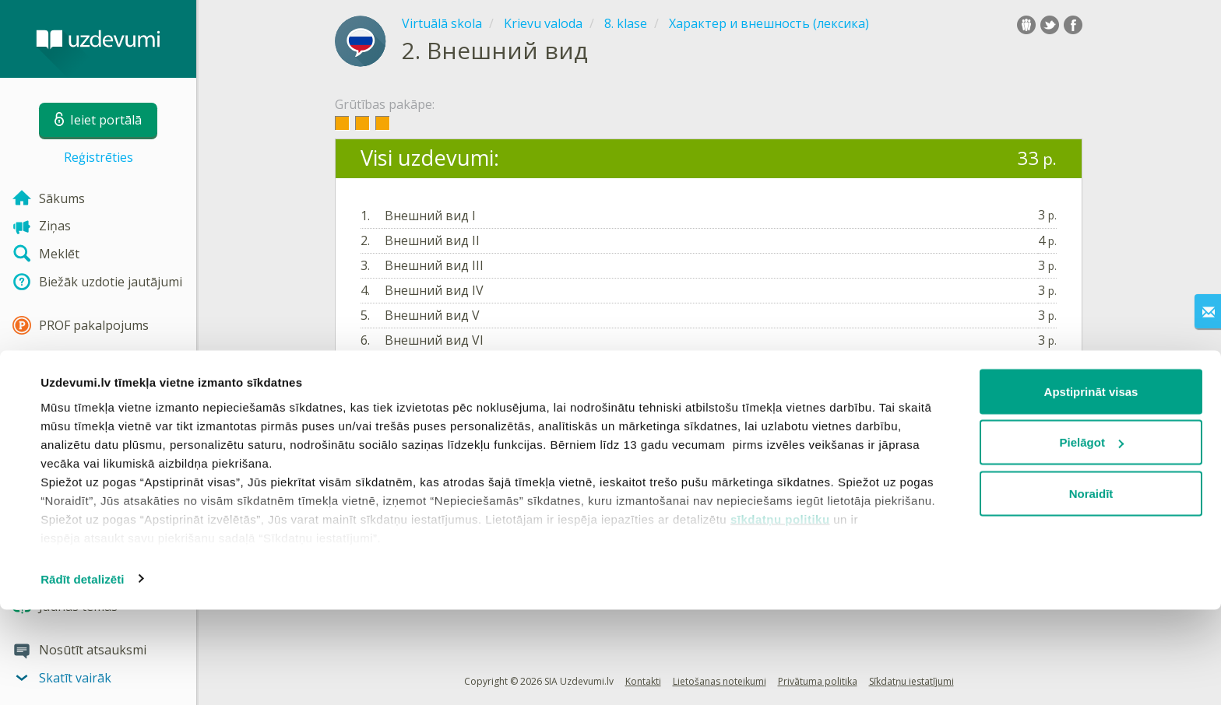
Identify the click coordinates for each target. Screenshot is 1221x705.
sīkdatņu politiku (780, 614)
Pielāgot (1092, 538)
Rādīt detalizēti (82, 674)
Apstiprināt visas (1091, 486)
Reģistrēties (98, 157)
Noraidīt (1091, 588)
